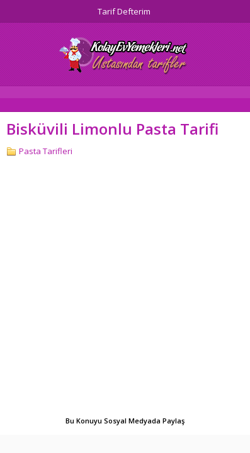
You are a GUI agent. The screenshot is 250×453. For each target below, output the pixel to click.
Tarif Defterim (124, 11)
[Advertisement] (125, 288)
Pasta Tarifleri (45, 151)
